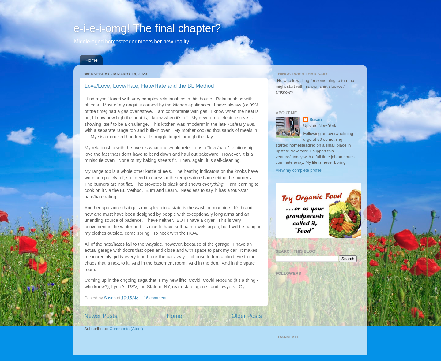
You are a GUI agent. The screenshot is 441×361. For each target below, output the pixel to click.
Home (91, 60)
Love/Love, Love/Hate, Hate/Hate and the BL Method (149, 86)
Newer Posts (100, 316)
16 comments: (157, 298)
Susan (315, 119)
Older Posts (247, 316)
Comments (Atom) (126, 328)
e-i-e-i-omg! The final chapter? (147, 28)
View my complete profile (299, 170)
